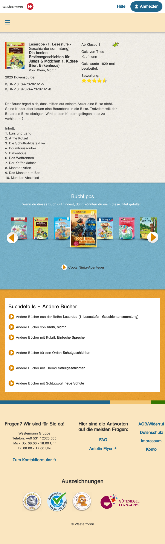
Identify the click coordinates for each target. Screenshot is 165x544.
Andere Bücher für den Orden (53, 353)
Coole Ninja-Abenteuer (86, 267)
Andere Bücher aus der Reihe (77, 317)
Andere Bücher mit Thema (50, 368)
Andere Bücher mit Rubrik (50, 337)
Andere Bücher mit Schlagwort (50, 383)
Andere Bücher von (41, 327)
